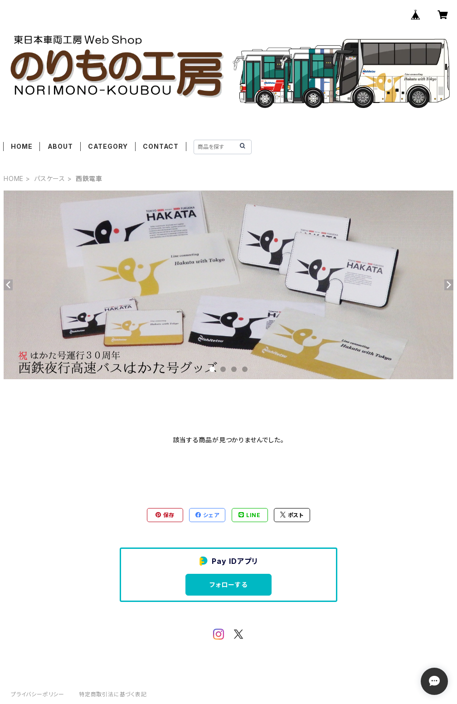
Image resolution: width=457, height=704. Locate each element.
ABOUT (60, 146)
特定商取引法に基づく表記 (113, 694)
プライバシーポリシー (37, 694)
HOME (21, 146)
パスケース (49, 178)
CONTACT (161, 146)
